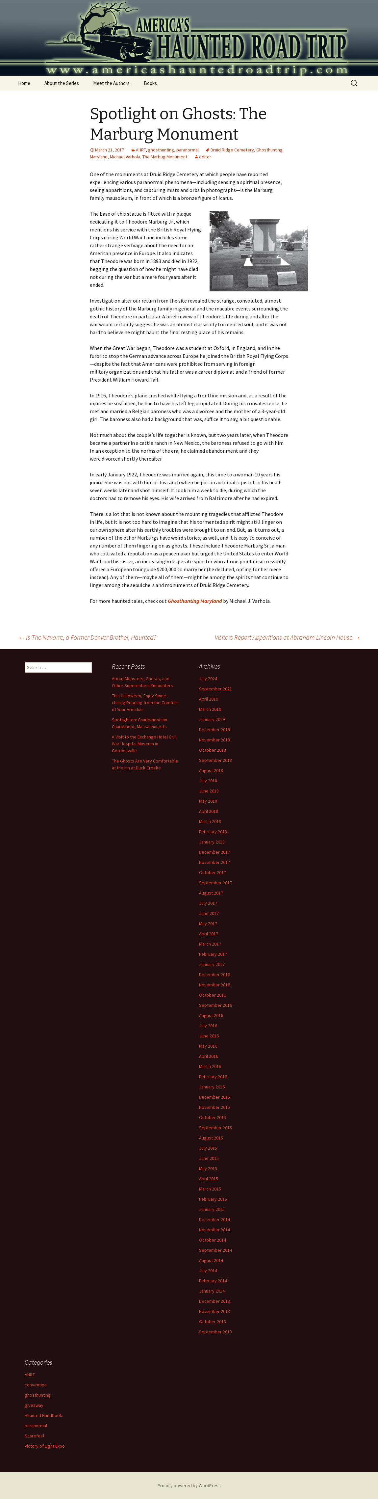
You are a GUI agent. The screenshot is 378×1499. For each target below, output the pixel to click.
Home (24, 83)
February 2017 (213, 954)
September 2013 (215, 1332)
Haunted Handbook (43, 1415)
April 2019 (208, 699)
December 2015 (214, 1097)
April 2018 (208, 811)
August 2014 (211, 1260)
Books (150, 83)
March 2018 (210, 821)
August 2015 (211, 1138)
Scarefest (34, 1436)
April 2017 (208, 934)
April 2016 (208, 1056)
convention (36, 1385)
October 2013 (212, 1322)
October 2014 (212, 1240)
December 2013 (214, 1301)
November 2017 (214, 862)
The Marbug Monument (164, 157)
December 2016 (214, 974)
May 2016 (208, 1046)
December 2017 (214, 852)
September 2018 (215, 760)
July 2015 (208, 1148)
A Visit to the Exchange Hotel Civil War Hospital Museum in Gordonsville (144, 744)
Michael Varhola (125, 157)
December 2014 (214, 1219)
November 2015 (214, 1107)
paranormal (187, 150)
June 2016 (209, 1036)
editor (205, 157)
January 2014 (212, 1291)
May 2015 (208, 1168)
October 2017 (212, 872)
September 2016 (215, 1005)
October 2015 (212, 1117)
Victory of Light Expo (45, 1446)
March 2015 (210, 1189)
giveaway (34, 1405)
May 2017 (208, 923)
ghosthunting (161, 150)
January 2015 (212, 1209)
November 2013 (214, 1311)
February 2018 (213, 832)
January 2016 (212, 1087)
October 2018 (212, 750)
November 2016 (214, 985)
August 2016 (211, 1015)
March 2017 (210, 944)
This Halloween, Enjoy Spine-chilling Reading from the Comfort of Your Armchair (145, 702)
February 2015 (213, 1199)
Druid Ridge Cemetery (232, 150)
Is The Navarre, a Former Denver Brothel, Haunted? (87, 637)
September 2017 (215, 883)
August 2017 (211, 893)
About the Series (61, 83)
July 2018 (208, 781)
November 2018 (214, 740)
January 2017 (212, 964)
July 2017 (208, 903)
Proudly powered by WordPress (189, 1485)
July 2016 (208, 1026)
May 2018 (208, 801)
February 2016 (213, 1077)
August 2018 (211, 770)
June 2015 (209, 1158)
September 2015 (215, 1128)
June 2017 (209, 913)
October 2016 (212, 995)
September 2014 (215, 1250)
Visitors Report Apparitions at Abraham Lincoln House (287, 637)
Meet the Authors (111, 83)
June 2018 (209, 791)
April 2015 (208, 1179)
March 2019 (210, 709)
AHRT (141, 150)
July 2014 (208, 1270)
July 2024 (208, 679)
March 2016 (210, 1066)
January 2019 (212, 719)
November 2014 (214, 1230)
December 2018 (214, 730)
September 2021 (215, 689)
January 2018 (212, 842)
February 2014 (213, 1281)
